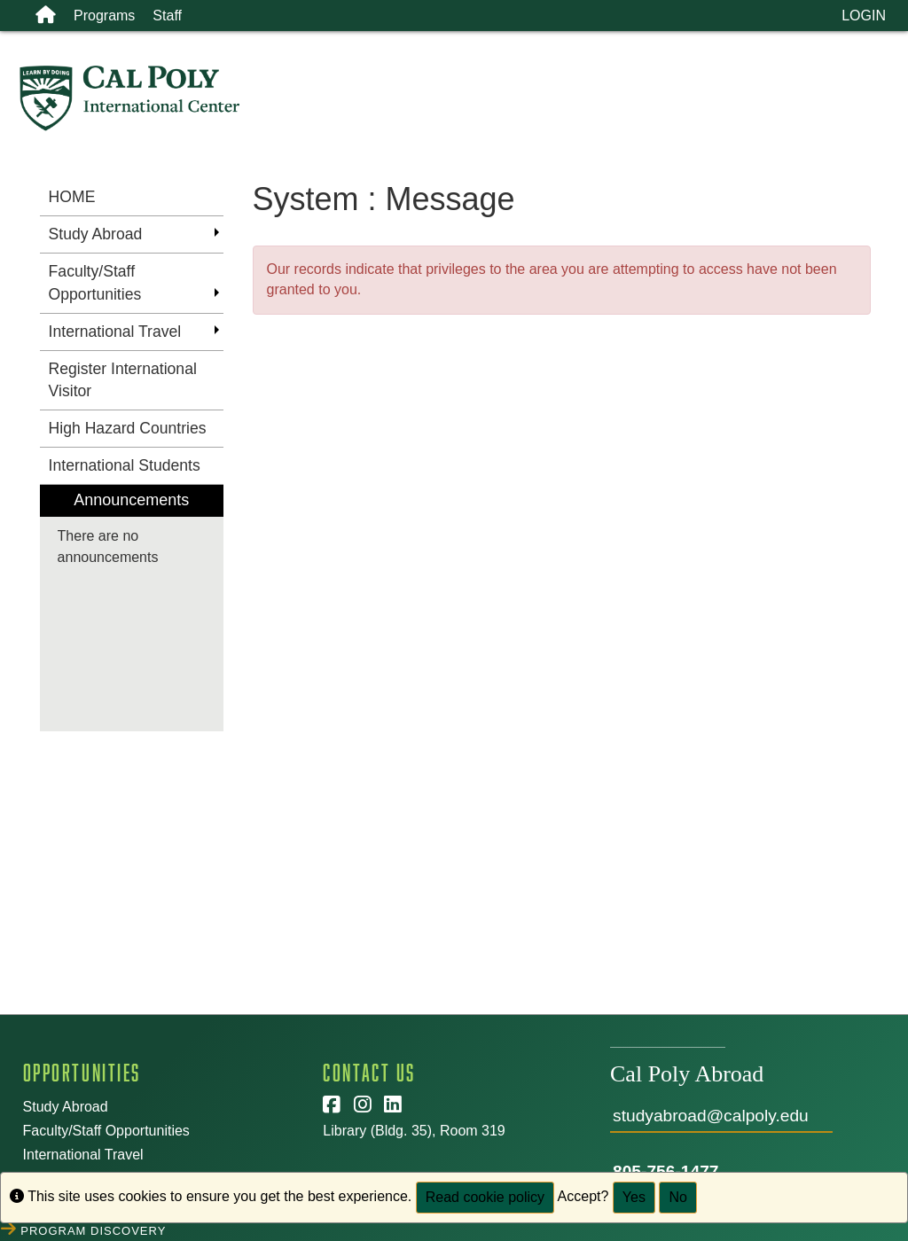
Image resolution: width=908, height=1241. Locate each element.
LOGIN (863, 15)
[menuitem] (131, 608)
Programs (104, 15)
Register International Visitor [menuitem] (123, 380)
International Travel (83, 1154)
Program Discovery (95, 1229)
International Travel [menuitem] (115, 331)
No (677, 1197)
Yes (634, 1197)
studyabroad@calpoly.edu (711, 1115)
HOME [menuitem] (72, 197)
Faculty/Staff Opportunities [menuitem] (95, 282)
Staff (167, 15)
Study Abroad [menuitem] (96, 234)
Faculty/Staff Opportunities (106, 1130)
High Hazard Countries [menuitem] (128, 428)
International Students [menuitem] (124, 465)
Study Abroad (65, 1106)
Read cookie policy (485, 1197)
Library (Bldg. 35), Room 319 (414, 1130)
